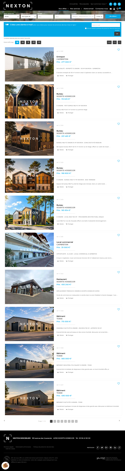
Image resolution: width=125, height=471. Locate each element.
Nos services (76, 9)
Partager (69, 75)
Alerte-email (89, 9)
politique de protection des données (107, 28)
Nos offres (63, 9)
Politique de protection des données (43, 447)
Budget (40, 13)
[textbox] (83, 17)
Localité (74, 13)
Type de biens (25, 13)
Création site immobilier (112, 458)
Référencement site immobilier (113, 460)
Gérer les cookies (10, 448)
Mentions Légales (8, 447)
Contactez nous (101, 9)
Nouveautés (84, 4)
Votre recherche (9, 13)
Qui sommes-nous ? (99, 4)
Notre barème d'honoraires (23, 447)
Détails (60, 75)
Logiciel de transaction (111, 457)
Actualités (74, 4)
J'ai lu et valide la (92, 28)
